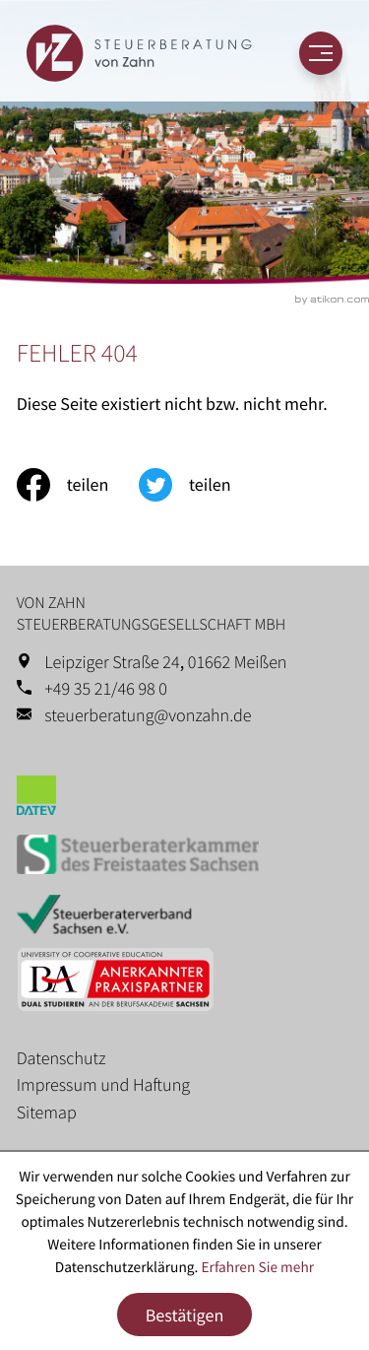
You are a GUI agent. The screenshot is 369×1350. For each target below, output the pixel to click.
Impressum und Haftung (103, 1084)
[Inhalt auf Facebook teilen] (78, 484)
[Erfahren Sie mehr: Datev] (185, 799)
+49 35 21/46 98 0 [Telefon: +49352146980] (105, 688)
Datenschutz (61, 1057)
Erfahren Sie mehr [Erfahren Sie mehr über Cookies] (257, 1267)
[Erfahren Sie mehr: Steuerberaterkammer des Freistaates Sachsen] (185, 859)
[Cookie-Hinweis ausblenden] (185, 1315)
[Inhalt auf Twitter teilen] (200, 484)
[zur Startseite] (139, 53)
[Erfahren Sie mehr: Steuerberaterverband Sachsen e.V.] (185, 918)
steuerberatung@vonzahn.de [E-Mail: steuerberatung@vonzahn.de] (147, 715)
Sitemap (47, 1112)
